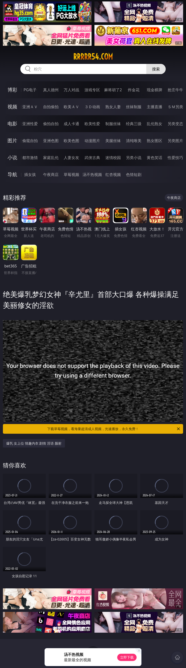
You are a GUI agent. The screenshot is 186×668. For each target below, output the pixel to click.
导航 (12, 174)
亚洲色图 (51, 140)
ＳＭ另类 (175, 106)
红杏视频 (113, 174)
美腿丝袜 (113, 140)
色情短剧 (133, 174)
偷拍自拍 (51, 123)
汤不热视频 (92, 174)
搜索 (156, 69)
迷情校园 (113, 157)
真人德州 (51, 89)
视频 (12, 106)
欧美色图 (71, 140)
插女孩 (30, 174)
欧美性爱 (92, 123)
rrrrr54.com (93, 56)
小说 (12, 157)
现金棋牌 (154, 89)
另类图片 (175, 140)
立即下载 (127, 657)
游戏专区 (92, 89)
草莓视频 (71, 174)
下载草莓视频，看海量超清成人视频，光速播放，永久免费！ (114, 429)
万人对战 (71, 89)
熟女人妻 (113, 106)
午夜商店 (51, 174)
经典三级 (133, 123)
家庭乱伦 (51, 157)
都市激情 (30, 157)
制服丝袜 (113, 123)
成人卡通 (71, 123)
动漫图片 (92, 140)
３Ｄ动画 (92, 106)
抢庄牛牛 (175, 89)
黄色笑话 (154, 157)
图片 (12, 140)
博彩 (12, 89)
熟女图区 (154, 140)
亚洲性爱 (30, 123)
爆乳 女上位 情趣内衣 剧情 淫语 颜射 (34, 443)
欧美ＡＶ (71, 106)
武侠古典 (92, 157)
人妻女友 (71, 157)
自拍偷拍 (51, 106)
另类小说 (133, 157)
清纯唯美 (133, 140)
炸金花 (134, 89)
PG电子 (29, 89)
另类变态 (175, 123)
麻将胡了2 (113, 89)
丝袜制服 (133, 106)
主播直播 (154, 106)
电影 (12, 123)
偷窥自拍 (30, 140)
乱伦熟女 (154, 123)
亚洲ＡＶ (30, 106)
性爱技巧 (175, 157)
